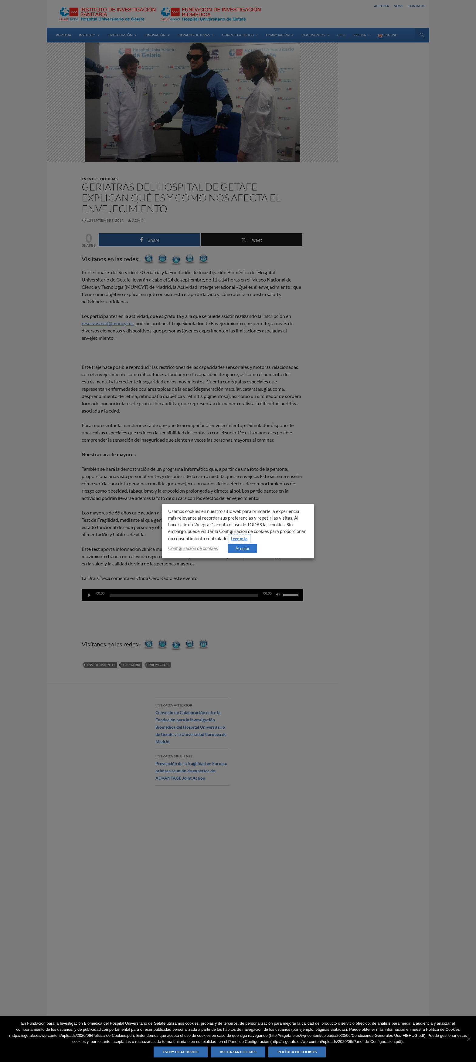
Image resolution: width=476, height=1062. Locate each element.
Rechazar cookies (238, 1052)
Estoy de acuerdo (181, 1052)
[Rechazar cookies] (468, 1039)
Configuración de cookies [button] (193, 548)
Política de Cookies (297, 1052)
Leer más (239, 538)
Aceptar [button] (243, 548)
